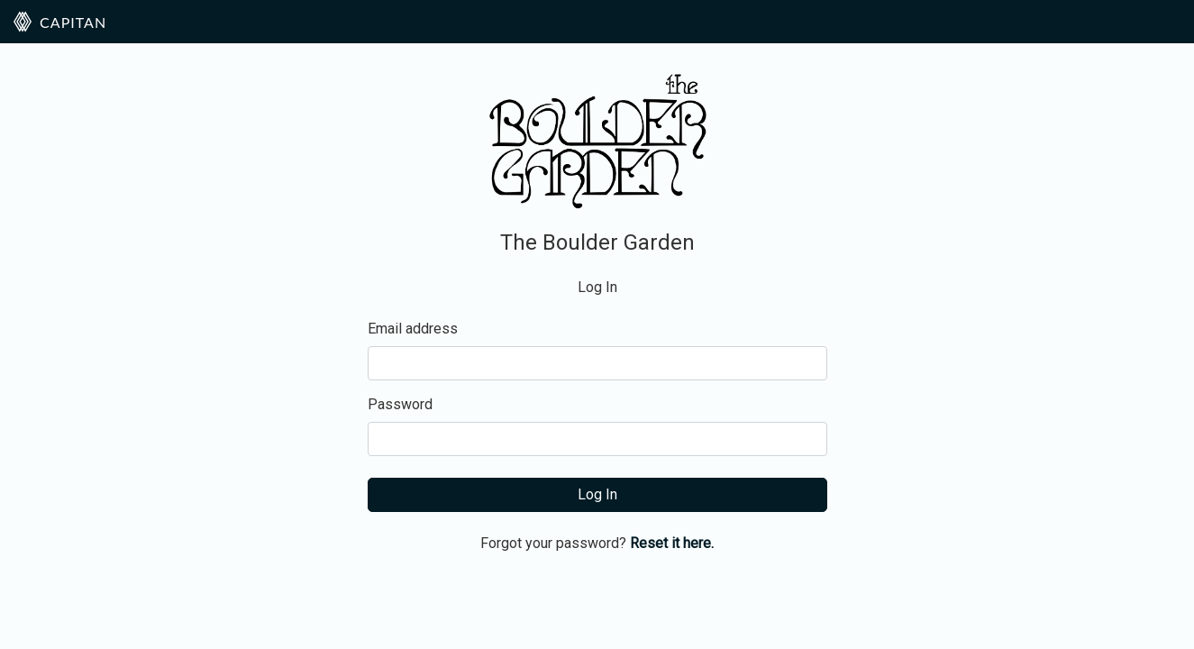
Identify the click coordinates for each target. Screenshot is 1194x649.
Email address (413, 328)
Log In (597, 494)
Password (400, 404)
